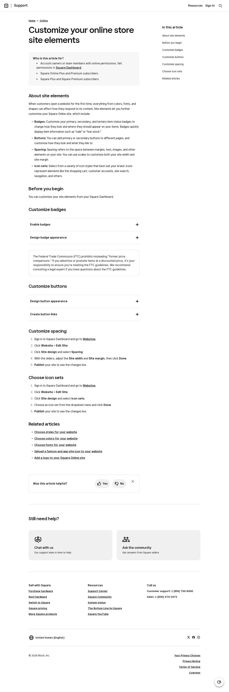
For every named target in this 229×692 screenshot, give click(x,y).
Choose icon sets (172, 71)
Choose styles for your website (55, 432)
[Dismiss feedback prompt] (133, 481)
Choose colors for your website (55, 438)
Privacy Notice (191, 661)
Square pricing (38, 608)
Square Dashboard (68, 67)
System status (97, 602)
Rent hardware (38, 596)
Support (21, 5)
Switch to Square (39, 602)
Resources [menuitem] (195, 5)
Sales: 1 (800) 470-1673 (162, 596)
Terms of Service (189, 667)
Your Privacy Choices (187, 655)
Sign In (210, 5)
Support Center (98, 591)
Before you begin (172, 42)
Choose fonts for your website (55, 445)
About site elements (173, 35)
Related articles (171, 78)
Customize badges (172, 49)
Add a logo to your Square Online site (59, 458)
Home (32, 20)
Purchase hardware (41, 591)
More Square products (43, 614)
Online (44, 20)
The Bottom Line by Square (105, 608)
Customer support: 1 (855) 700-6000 (170, 591)
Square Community (99, 596)
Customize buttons (173, 57)
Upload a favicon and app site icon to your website (68, 451)
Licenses (194, 672)
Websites (89, 339)
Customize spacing (173, 64)
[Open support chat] (219, 682)
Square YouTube (98, 614)
